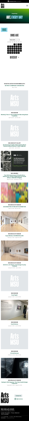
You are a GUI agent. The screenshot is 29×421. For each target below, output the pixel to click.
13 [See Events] (10, 48)
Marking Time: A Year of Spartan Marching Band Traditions (14, 115)
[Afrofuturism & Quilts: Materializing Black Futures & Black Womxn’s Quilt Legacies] (14, 131)
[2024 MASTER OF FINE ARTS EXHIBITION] (14, 192)
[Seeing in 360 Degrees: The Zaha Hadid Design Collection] (14, 368)
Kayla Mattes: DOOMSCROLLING (14, 235)
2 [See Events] (16, 44)
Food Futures (14, 324)
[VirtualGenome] (14, 339)
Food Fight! (14, 295)
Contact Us (18, 395)
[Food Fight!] (14, 281)
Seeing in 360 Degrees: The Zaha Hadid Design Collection (14, 383)
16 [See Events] (16, 48)
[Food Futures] (14, 310)
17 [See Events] (18, 48)
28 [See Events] (12, 52)
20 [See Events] (10, 50)
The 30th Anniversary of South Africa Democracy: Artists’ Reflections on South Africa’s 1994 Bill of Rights (14, 176)
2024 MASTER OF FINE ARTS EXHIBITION (14, 206)
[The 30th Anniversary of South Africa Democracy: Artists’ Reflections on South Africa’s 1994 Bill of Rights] (14, 161)
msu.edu (11, 416)
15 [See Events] (14, 48)
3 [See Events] (18, 44)
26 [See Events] (8, 52)
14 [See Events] (12, 48)
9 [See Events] (16, 46)
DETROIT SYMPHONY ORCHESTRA (14, 85)
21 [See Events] (12, 50)
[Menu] (27, 6)
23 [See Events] (16, 50)
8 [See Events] (14, 46)
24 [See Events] (18, 50)
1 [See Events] (14, 44)
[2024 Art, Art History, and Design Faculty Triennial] (14, 250)
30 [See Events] (16, 52)
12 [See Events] (8, 48)
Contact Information (5, 412)
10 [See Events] (18, 46)
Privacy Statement (15, 412)
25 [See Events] (20, 50)
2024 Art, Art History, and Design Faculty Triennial (14, 265)
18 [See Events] (20, 48)
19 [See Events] (8, 50)
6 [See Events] (10, 46)
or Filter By (13, 57)
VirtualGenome (14, 353)
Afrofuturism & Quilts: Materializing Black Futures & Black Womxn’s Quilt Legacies (14, 145)
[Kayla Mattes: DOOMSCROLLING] (14, 221)
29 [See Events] (14, 52)
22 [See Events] (14, 50)
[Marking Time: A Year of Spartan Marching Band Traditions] (14, 100)
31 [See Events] (18, 52)
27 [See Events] (10, 52)
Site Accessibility (5, 414)
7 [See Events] (12, 46)
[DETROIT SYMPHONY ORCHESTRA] (14, 71)
